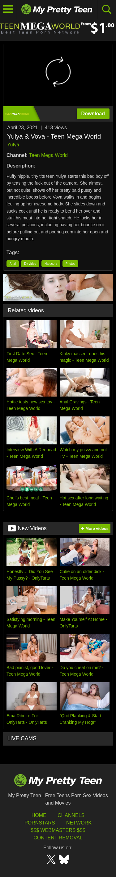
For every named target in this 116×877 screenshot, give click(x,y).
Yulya (13, 144)
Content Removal (58, 837)
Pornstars (39, 822)
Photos (70, 263)
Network (79, 822)
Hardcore (51, 263)
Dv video (30, 263)
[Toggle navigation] (8, 9)
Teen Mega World (48, 155)
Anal (13, 263)
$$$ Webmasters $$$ (58, 830)
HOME (39, 815)
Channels (71, 815)
